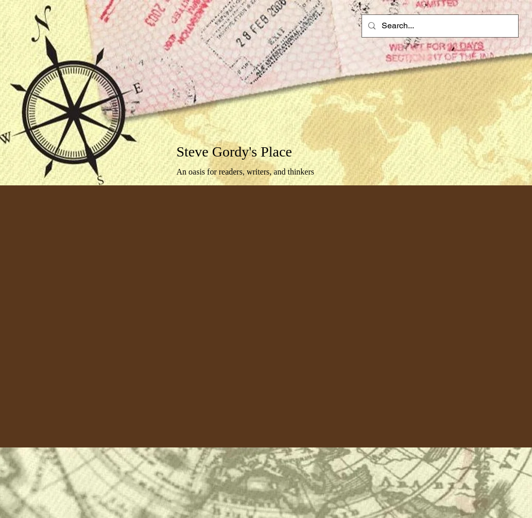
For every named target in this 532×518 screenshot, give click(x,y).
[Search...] (439, 26)
